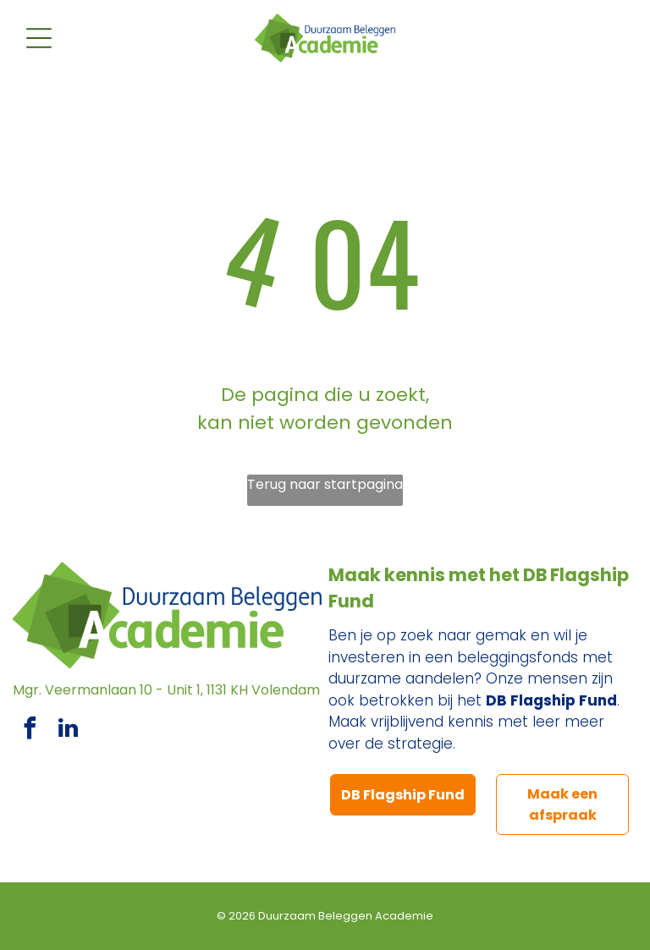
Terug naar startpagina (325, 484)
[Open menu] (39, 38)
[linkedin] (68, 730)
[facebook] (30, 730)
